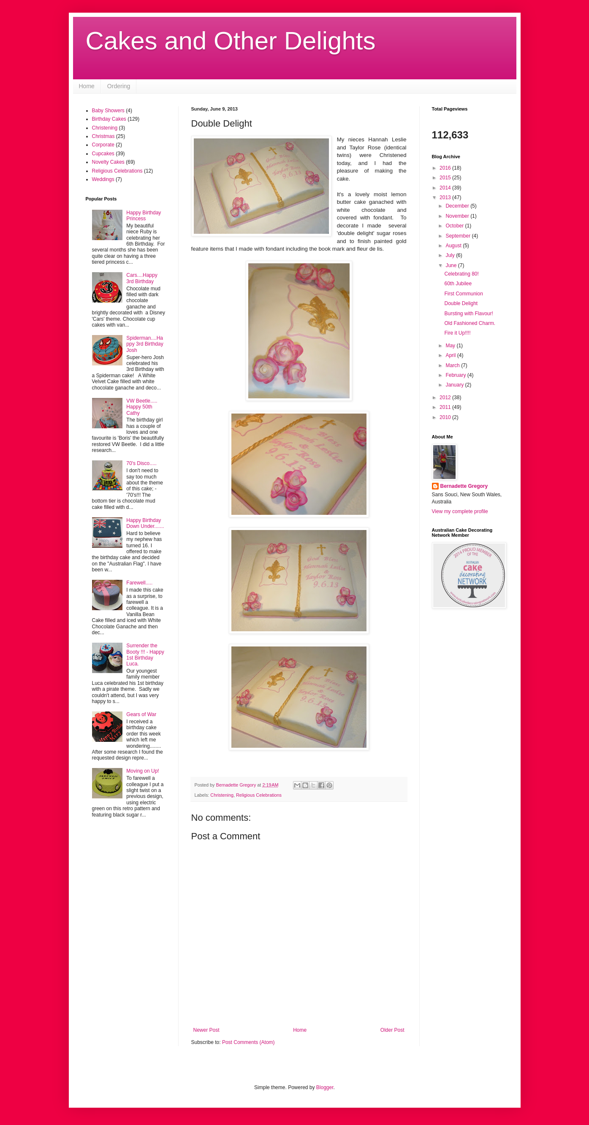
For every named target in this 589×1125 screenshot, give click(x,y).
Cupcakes (103, 154)
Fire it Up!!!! (457, 333)
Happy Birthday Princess (143, 216)
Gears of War (141, 714)
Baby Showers (108, 111)
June (451, 265)
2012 (446, 397)
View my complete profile (460, 511)
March (453, 365)
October (455, 226)
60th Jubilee (458, 284)
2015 (446, 178)
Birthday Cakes (109, 119)
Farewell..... (139, 583)
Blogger (325, 1087)
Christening (221, 795)
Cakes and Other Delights (231, 41)
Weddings (103, 179)
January (455, 385)
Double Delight (461, 303)
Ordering (118, 86)
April (451, 355)
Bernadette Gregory (464, 486)
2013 (446, 197)
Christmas (103, 136)
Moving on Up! (142, 771)
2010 (446, 417)
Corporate (103, 145)
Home (87, 86)
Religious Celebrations (259, 795)
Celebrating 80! (461, 274)
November (457, 216)
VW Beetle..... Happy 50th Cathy (141, 407)
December (457, 206)
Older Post (392, 1030)
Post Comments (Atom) (248, 1042)
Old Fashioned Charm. (469, 323)
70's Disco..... (141, 463)
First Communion (463, 294)
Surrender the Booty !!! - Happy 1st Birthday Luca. (145, 655)
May (450, 346)
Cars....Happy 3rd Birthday (141, 278)
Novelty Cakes (108, 162)
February (456, 375)
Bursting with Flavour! (468, 313)
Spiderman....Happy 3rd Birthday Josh (144, 344)
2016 (446, 168)
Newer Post (206, 1030)
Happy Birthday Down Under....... (145, 523)
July (450, 255)
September (458, 236)
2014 (446, 188)
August (454, 246)
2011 (446, 407)
